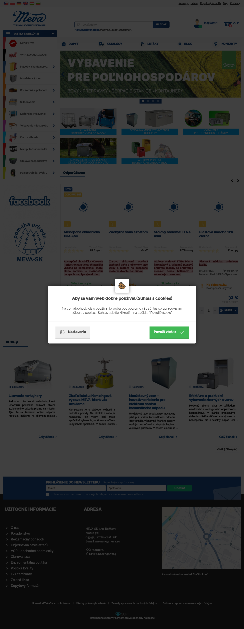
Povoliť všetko (169, 332)
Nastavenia (73, 332)
